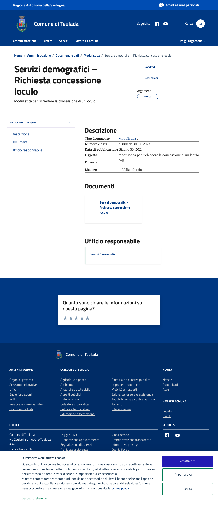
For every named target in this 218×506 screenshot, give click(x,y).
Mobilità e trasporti (124, 389)
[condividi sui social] (146, 67)
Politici (13, 399)
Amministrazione (25, 40)
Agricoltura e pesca (73, 379)
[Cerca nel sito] (200, 23)
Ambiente (67, 384)
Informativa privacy (125, 444)
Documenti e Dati (21, 409)
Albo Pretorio (120, 434)
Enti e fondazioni (20, 394)
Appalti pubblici (70, 394)
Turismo (117, 404)
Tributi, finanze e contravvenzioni (133, 399)
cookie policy (120, 488)
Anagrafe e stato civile (75, 389)
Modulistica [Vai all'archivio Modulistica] (128, 138)
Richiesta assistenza (74, 449)
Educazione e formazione (77, 413)
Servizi (64, 40)
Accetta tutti (187, 461)
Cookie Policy (120, 449)
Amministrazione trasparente (131, 439)
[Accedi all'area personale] (179, 5)
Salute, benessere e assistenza (132, 394)
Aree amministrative (23, 384)
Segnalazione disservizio (76, 444)
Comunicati (170, 384)
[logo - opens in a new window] (11, 498)
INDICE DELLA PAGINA (41, 122)
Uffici (12, 389)
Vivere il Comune (87, 40)
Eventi (167, 416)
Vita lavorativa (121, 409)
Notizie (167, 379)
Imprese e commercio (126, 384)
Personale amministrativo (26, 404)
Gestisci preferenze (39, 498)
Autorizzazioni (69, 399)
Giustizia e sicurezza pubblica (131, 379)
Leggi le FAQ (68, 434)
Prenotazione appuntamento (79, 439)
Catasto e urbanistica (74, 404)
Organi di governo (21, 379)
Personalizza (188, 475)
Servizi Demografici (103, 254)
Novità (47, 40)
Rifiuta (187, 488)
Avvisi (166, 389)
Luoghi (167, 411)
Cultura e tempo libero (75, 409)
